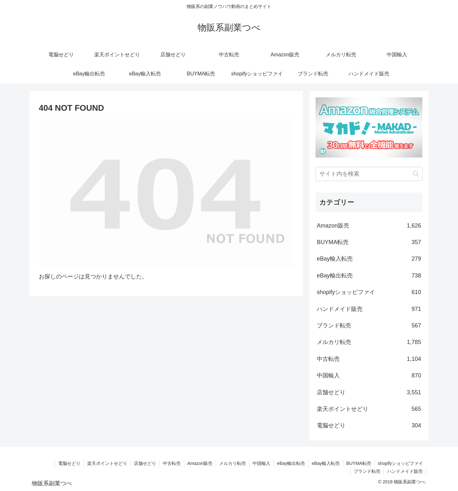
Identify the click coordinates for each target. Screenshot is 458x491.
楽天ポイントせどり (369, 409)
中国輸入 (369, 375)
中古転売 (369, 359)
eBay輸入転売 (369, 259)
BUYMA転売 (369, 242)
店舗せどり (369, 392)
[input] (369, 174)
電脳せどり (369, 425)
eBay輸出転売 (369, 275)
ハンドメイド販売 (369, 309)
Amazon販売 (369, 226)
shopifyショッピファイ (369, 292)
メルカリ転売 (369, 342)
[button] (415, 173)
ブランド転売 (369, 325)
